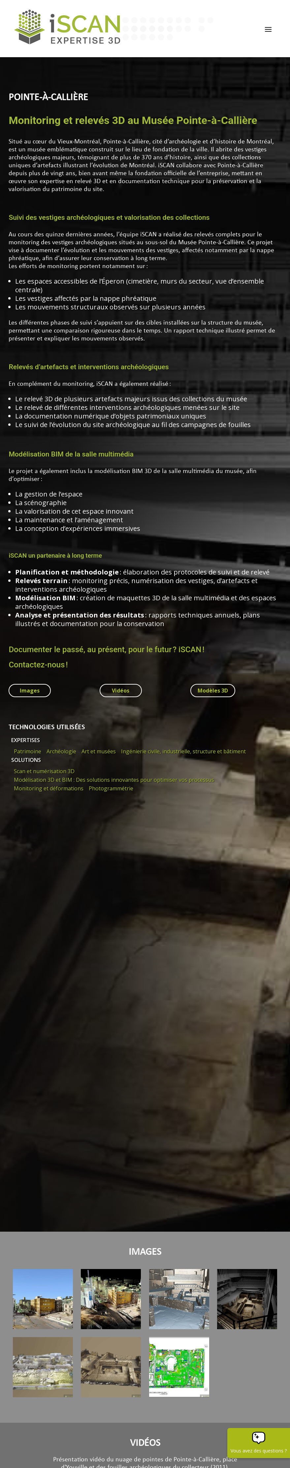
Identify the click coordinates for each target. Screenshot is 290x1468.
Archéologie (61, 751)
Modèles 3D (213, 690)
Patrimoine (27, 751)
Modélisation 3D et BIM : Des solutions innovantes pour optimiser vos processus (114, 779)
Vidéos (120, 690)
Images (30, 690)
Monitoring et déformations (48, 788)
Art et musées (98, 751)
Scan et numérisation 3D (44, 771)
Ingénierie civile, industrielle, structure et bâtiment (183, 751)
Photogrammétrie (111, 788)
